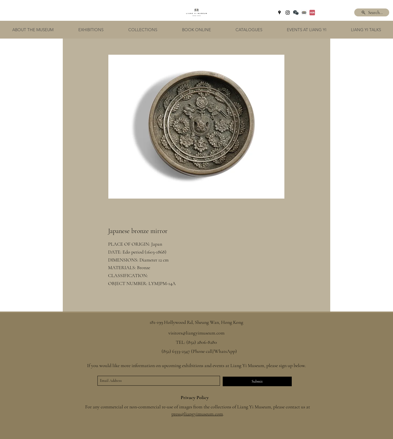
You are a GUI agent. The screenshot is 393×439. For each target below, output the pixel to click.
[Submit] (257, 381)
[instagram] (287, 12)
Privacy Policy (195, 397)
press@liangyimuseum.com (197, 414)
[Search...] (371, 12)
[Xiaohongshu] (312, 12)
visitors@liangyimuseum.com (196, 333)
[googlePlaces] (279, 12)
